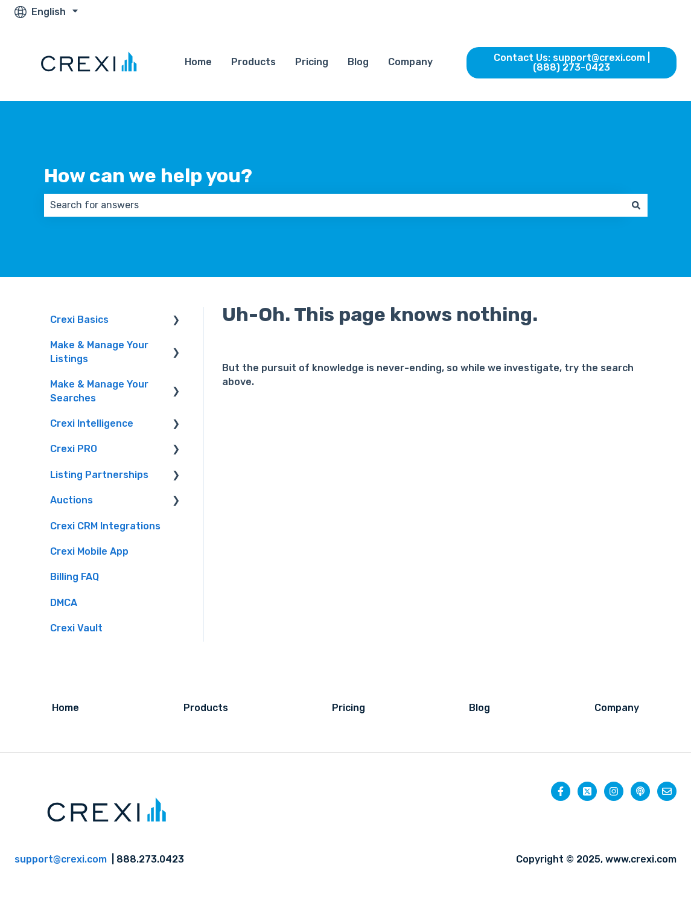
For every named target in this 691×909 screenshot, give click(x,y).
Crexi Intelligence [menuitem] (91, 423)
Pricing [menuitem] (348, 707)
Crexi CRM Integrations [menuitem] (105, 526)
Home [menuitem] (65, 707)
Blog (358, 62)
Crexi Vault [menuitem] (76, 628)
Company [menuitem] (616, 707)
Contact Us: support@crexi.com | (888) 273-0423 (572, 62)
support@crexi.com (60, 859)
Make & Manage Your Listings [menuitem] (99, 351)
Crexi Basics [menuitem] (79, 319)
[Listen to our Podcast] (640, 791)
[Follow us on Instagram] (613, 791)
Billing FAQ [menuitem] (74, 576)
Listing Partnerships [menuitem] (99, 474)
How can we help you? (148, 175)
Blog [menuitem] (479, 707)
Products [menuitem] (205, 707)
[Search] (636, 205)
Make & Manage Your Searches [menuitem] (99, 390)
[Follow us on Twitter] (587, 791)
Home (198, 62)
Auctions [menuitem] (71, 500)
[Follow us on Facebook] (560, 791)
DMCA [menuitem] (63, 602)
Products (253, 62)
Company (410, 62)
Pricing (311, 62)
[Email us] (667, 791)
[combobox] (334, 205)
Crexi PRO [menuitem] (73, 448)
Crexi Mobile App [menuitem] (89, 551)
